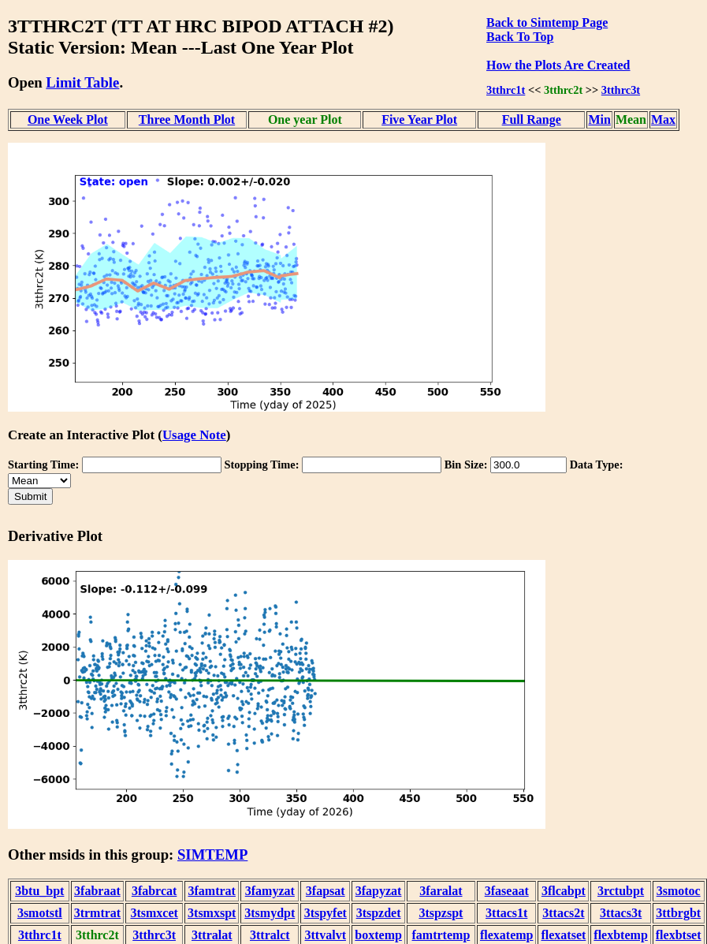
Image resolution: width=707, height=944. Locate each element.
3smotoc (679, 890)
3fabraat (97, 890)
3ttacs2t (563, 913)
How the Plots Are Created (558, 65)
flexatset (563, 935)
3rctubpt (620, 890)
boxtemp (378, 935)
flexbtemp (620, 935)
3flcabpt (563, 890)
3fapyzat (378, 890)
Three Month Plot (187, 119)
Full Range (531, 119)
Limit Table (82, 82)
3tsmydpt (269, 913)
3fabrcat (154, 890)
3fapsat (325, 890)
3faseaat (507, 890)
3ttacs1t (506, 913)
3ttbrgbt (678, 913)
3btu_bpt (39, 890)
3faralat (440, 890)
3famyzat (270, 890)
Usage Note (194, 434)
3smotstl (39, 913)
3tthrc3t (620, 90)
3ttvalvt (325, 935)
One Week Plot (68, 119)
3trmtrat (97, 913)
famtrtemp (441, 935)
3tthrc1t (505, 90)
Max (663, 119)
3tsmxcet (153, 913)
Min (599, 119)
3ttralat (212, 935)
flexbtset (678, 935)
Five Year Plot (419, 119)
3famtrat (212, 890)
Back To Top (519, 36)
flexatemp (507, 935)
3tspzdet (378, 913)
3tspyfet (325, 913)
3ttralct (270, 935)
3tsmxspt (212, 913)
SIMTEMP (212, 854)
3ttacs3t (621, 913)
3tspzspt (441, 913)
